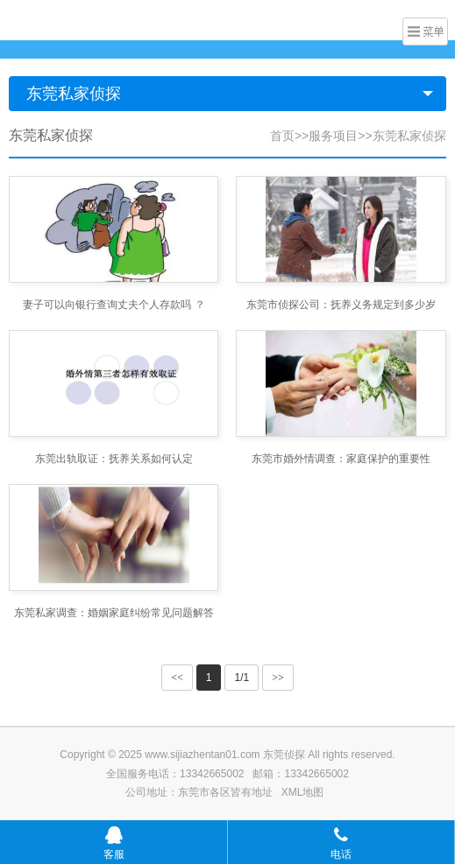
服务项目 (333, 136)
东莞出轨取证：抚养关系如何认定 (114, 459)
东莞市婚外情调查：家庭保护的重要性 (341, 459)
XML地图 (302, 792)
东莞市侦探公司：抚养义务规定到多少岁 (341, 305)
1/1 (241, 677)
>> (278, 677)
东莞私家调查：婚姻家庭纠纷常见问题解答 (114, 613)
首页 (282, 136)
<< (177, 677)
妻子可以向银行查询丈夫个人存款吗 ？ (113, 305)
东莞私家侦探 (73, 93)
